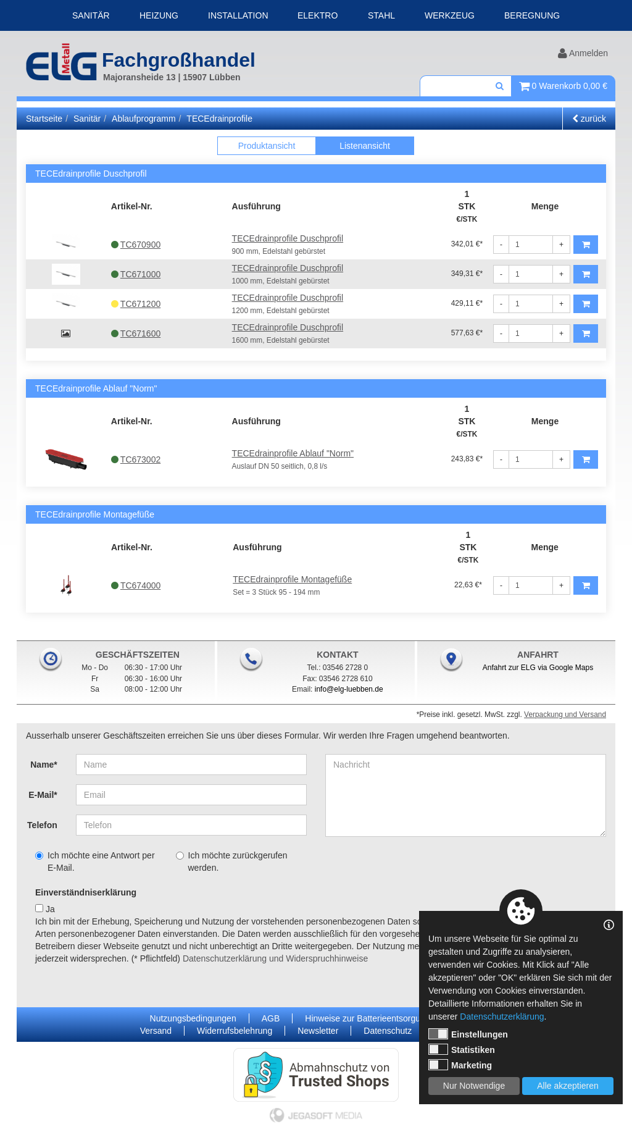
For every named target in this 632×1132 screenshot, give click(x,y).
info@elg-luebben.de (349, 689)
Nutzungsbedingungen (193, 1018)
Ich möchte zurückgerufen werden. (232, 861)
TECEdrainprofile (219, 119)
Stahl (381, 15)
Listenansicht (364, 146)
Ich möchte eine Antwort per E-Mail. (95, 861)
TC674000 (135, 585)
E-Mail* (42, 795)
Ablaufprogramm (144, 119)
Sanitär (91, 15)
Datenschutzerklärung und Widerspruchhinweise (275, 958)
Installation (238, 15)
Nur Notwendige (474, 1086)
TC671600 (135, 333)
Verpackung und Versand (565, 714)
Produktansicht (267, 146)
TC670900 (135, 244)
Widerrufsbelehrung (234, 1031)
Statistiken (461, 1049)
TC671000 (135, 274)
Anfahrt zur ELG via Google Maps (538, 667)
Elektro (317, 15)
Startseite (44, 119)
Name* (43, 764)
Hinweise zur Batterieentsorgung (367, 1018)
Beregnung (532, 15)
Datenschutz (388, 1031)
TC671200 (135, 304)
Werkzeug (450, 15)
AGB (271, 1018)
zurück (589, 119)
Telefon (42, 825)
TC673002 (135, 459)
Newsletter (317, 1031)
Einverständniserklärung (85, 892)
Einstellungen (468, 1033)
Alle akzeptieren (568, 1086)
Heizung (158, 15)
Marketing (460, 1064)
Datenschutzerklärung (502, 1016)
